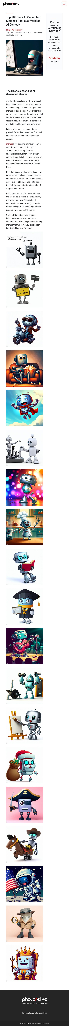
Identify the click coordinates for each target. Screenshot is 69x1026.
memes (9, 144)
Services (25, 1013)
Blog (8, 30)
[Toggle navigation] (64, 4)
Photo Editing (54, 60)
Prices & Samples (36, 1013)
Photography (17, 30)
